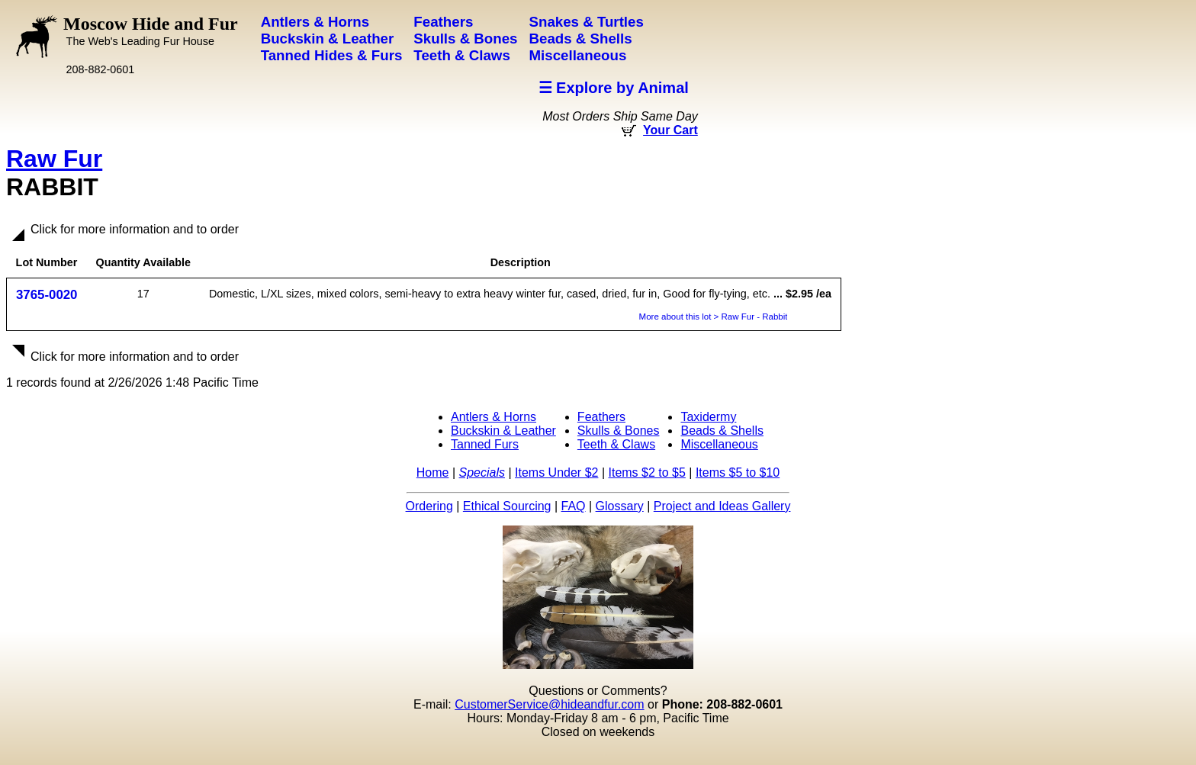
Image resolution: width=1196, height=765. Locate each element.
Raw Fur (54, 158)
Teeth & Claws (616, 444)
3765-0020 (46, 295)
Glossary (620, 506)
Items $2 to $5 (646, 472)
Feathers (601, 416)
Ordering (429, 506)
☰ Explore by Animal (614, 87)
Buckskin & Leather (503, 430)
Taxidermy (708, 416)
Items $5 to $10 (738, 472)
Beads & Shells (722, 430)
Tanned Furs (485, 444)
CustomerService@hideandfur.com (549, 704)
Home (432, 472)
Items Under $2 (556, 472)
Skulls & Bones (618, 430)
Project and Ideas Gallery (722, 506)
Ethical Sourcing (507, 506)
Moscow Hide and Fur (150, 30)
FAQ (573, 506)
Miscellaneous (718, 444)
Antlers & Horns (493, 416)
